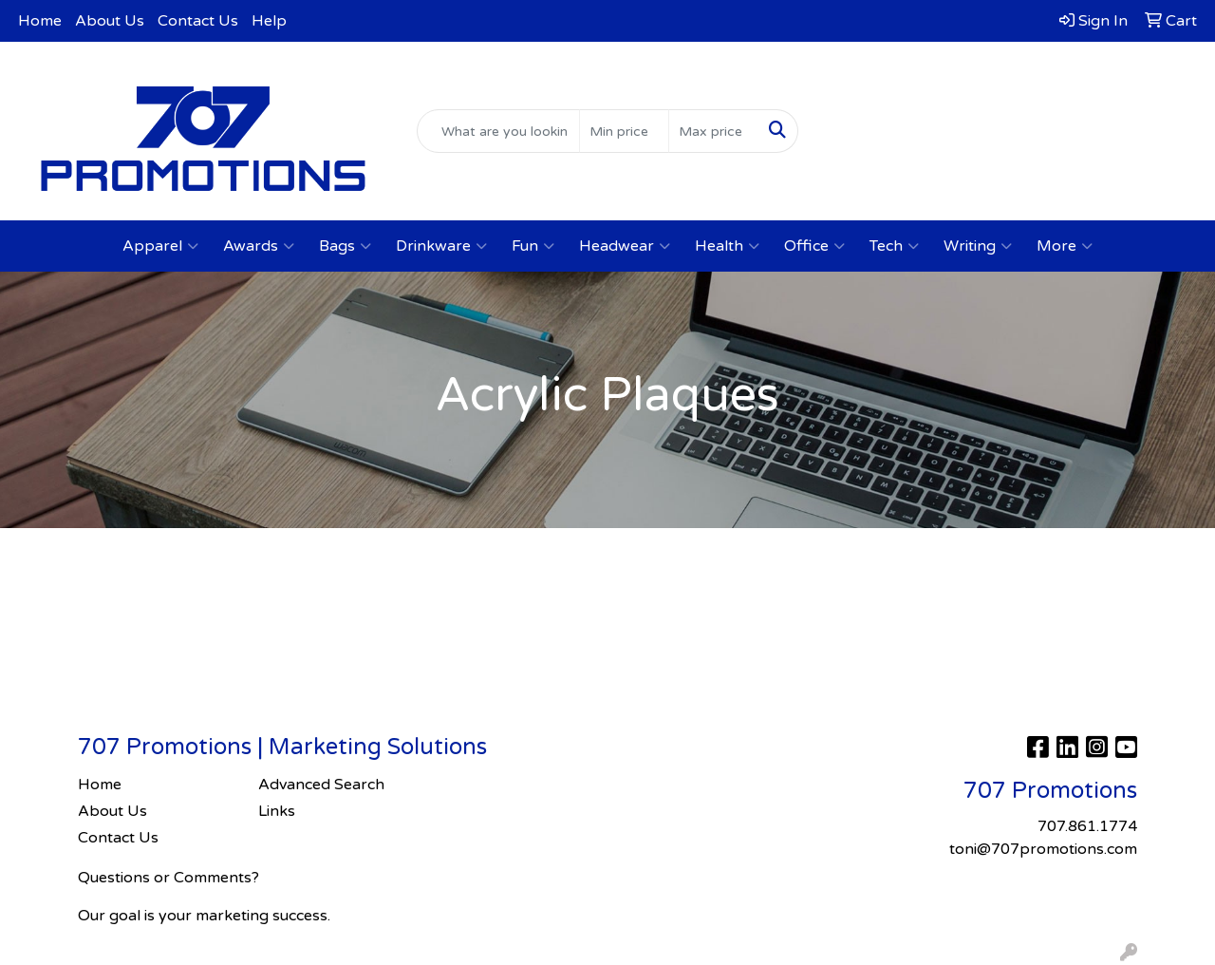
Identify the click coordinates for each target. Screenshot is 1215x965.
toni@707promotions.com (1013, 115)
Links (276, 811)
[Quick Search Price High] (713, 131)
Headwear (624, 246)
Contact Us (198, 20)
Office (814, 246)
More (1065, 246)
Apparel (160, 246)
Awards (258, 246)
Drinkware (441, 246)
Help (269, 20)
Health (727, 246)
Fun (533, 246)
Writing (978, 246)
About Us (109, 20)
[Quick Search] (499, 131)
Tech (894, 246)
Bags (345, 246)
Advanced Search (321, 784)
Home (40, 20)
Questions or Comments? (168, 877)
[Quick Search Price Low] (624, 131)
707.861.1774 (1012, 93)
